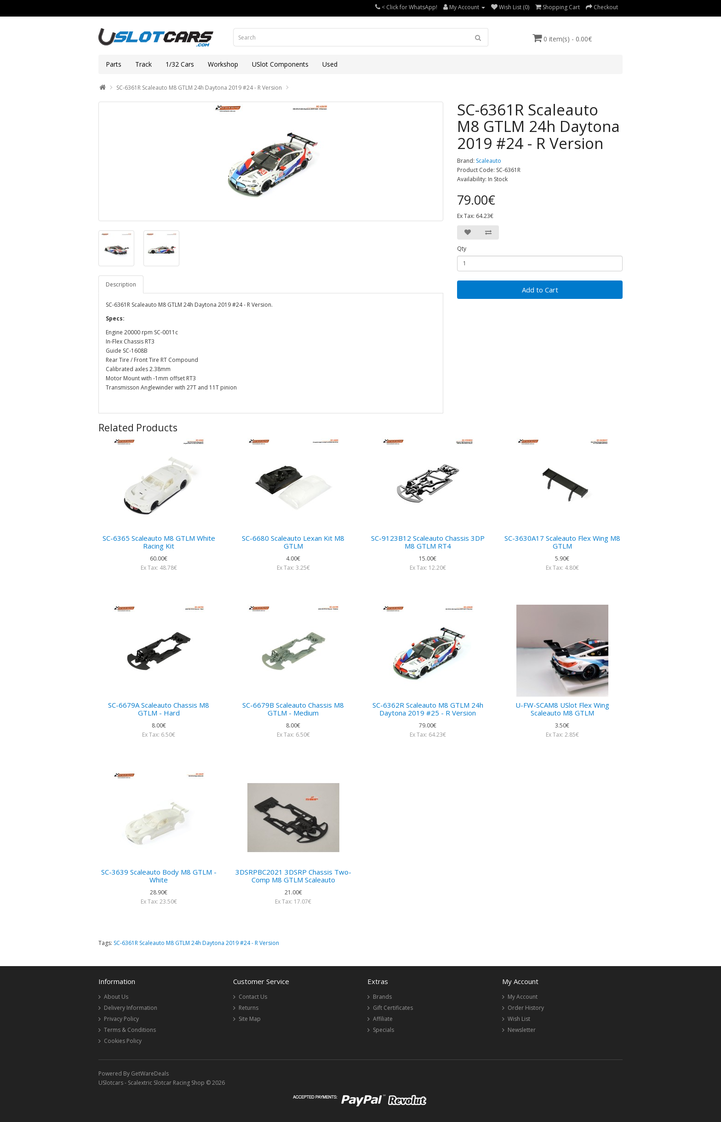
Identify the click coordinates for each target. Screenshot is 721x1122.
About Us (116, 997)
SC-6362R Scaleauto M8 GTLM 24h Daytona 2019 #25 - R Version (427, 708)
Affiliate (383, 1019)
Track (143, 64)
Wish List (519, 1019)
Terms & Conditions (130, 1030)
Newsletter (522, 1030)
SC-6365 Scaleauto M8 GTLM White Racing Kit (159, 541)
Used (330, 64)
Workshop (223, 64)
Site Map (250, 1019)
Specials (383, 1030)
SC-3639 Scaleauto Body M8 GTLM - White (159, 875)
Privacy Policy (121, 1019)
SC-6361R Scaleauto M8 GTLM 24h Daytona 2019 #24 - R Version (199, 88)
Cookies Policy (123, 1041)
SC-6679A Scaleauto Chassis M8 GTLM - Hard (158, 708)
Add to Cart (540, 289)
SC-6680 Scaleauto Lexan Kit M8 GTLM (293, 541)
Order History (526, 1008)
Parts (113, 64)
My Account (523, 997)
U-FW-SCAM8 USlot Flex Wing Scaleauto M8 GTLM (562, 708)
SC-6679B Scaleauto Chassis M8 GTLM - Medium (293, 708)
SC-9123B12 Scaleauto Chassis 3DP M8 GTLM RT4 (428, 541)
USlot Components (280, 64)
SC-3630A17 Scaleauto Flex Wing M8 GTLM (562, 541)
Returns (248, 1008)
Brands (382, 997)
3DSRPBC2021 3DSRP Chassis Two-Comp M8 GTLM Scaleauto (293, 875)
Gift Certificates (393, 1008)
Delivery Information (130, 1008)
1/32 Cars (180, 64)
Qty (461, 248)
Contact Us (253, 997)
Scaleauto (488, 161)
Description (121, 284)
